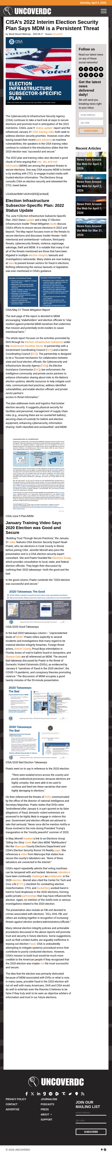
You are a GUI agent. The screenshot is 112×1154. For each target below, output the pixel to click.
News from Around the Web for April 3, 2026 (89, 164)
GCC (49, 349)
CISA (44, 365)
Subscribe (91, 130)
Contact (12, 1104)
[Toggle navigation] (103, 11)
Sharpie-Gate (13, 656)
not (42, 963)
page (57, 850)
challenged (38, 876)
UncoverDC (28, 11)
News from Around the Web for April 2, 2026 (89, 186)
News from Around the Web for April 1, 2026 (89, 208)
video (12, 542)
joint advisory (44, 139)
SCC (34, 353)
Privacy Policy (16, 1099)
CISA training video (43, 131)
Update (30, 219)
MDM (19, 636)
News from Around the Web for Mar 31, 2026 (90, 230)
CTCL (21, 884)
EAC (37, 369)
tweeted (28, 838)
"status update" (44, 127)
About (45, 1114)
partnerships (29, 895)
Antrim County (22, 648)
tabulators (64, 872)
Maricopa (20, 846)
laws (11, 263)
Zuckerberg (43, 888)
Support (46, 1119)
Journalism (49, 1099)
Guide (53, 223)
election (16, 880)
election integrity (38, 255)
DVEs (48, 796)
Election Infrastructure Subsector (44, 342)
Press (45, 1109)
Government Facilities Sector (27, 345)
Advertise (12, 1109)
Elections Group (61, 557)
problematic (55, 876)
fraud (32, 943)
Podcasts (47, 1104)
